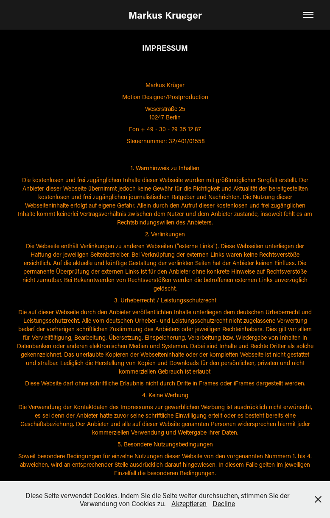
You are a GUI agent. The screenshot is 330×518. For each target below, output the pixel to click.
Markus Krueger (165, 14)
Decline (224, 503)
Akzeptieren (189, 503)
